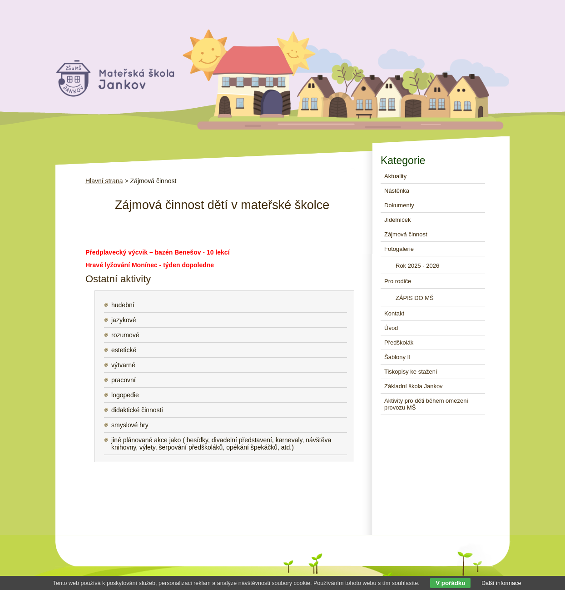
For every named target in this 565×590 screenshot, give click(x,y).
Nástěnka (396, 190)
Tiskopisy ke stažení (410, 371)
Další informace (501, 583)
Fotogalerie (399, 248)
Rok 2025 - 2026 (417, 265)
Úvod (391, 328)
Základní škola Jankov (413, 386)
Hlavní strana (104, 181)
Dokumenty (399, 205)
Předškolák (398, 342)
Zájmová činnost (405, 234)
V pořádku (450, 583)
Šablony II (397, 357)
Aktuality (395, 176)
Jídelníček (397, 219)
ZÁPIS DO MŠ (415, 298)
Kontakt (394, 313)
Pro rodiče (397, 281)
